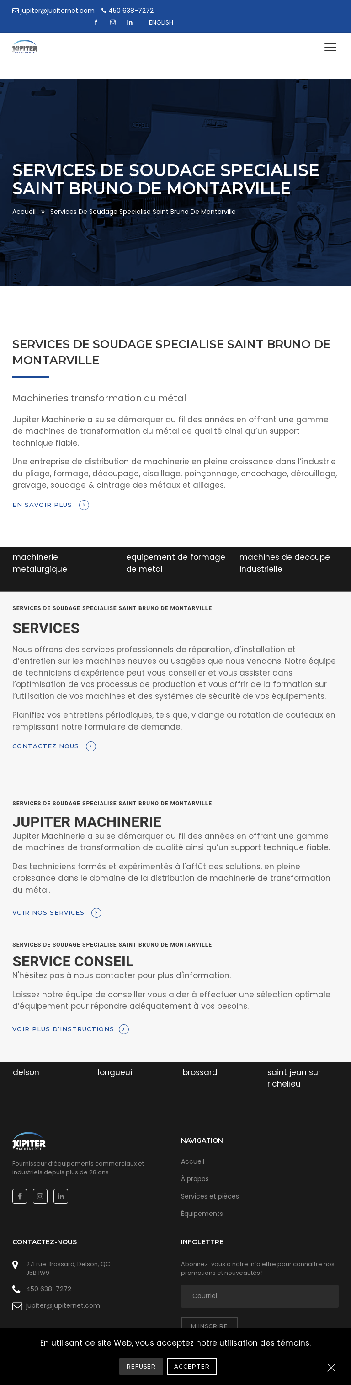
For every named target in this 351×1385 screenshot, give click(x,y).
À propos (195, 1167)
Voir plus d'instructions (70, 1017)
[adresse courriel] (260, 1284)
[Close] (331, 1368)
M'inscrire (209, 1314)
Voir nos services (56, 901)
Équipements (202, 1201)
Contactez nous (54, 735)
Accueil (24, 200)
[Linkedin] (296, 10)
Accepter (192, 1366)
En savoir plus (50, 493)
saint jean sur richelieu (294, 1066)
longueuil (116, 1060)
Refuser (141, 1366)
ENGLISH (326, 10)
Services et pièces (210, 1184)
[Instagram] (279, 10)
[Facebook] (262, 10)
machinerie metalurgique (40, 551)
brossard (200, 1060)
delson (26, 1060)
